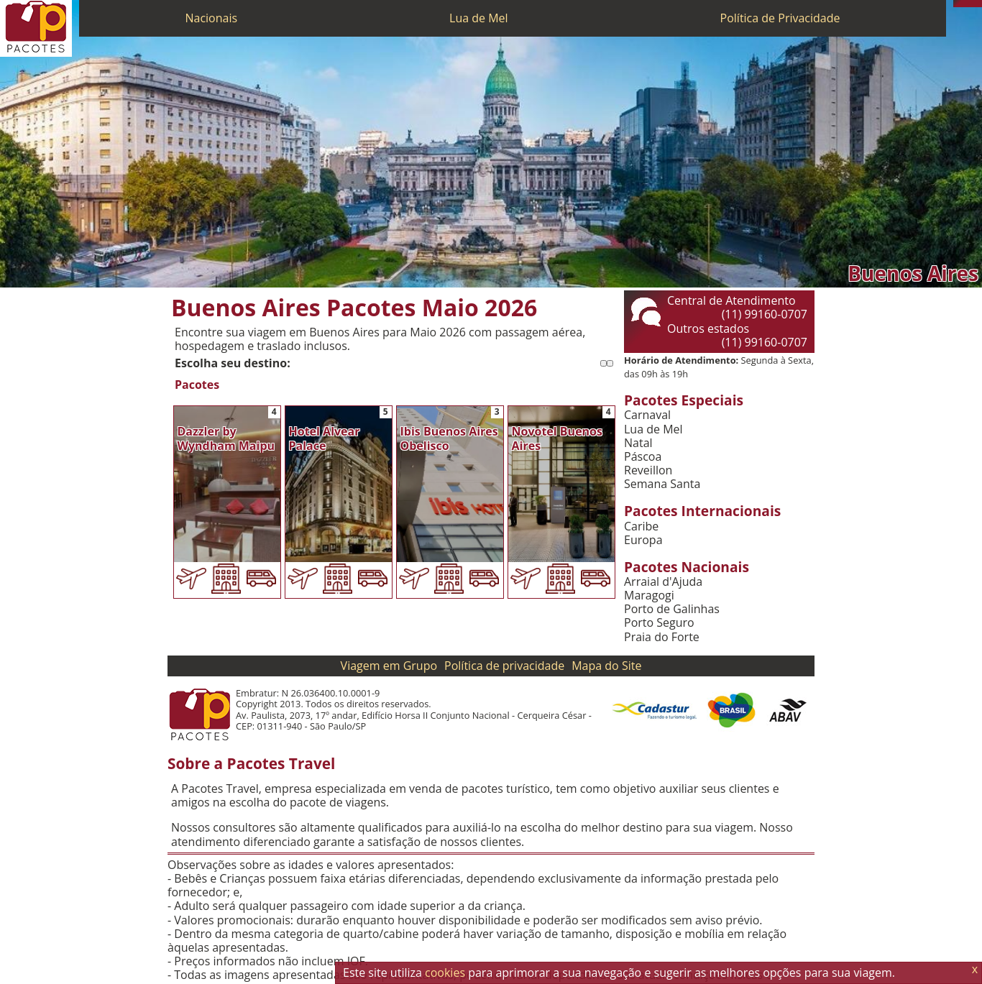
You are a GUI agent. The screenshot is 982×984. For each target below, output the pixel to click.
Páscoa (642, 457)
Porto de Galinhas (672, 609)
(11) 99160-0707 (764, 314)
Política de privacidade (504, 665)
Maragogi (649, 595)
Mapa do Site (606, 665)
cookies (445, 972)
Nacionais (211, 18)
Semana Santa (662, 484)
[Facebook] (978, 3)
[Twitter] (971, 3)
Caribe (641, 526)
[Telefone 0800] (956, 3)
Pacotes (197, 385)
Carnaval (647, 415)
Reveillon (648, 470)
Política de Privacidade (780, 18)
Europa (643, 540)
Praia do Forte (661, 637)
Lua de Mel (478, 18)
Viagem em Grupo (389, 665)
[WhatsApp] (964, 3)
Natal (638, 443)
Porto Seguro (659, 623)
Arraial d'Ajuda (663, 582)
